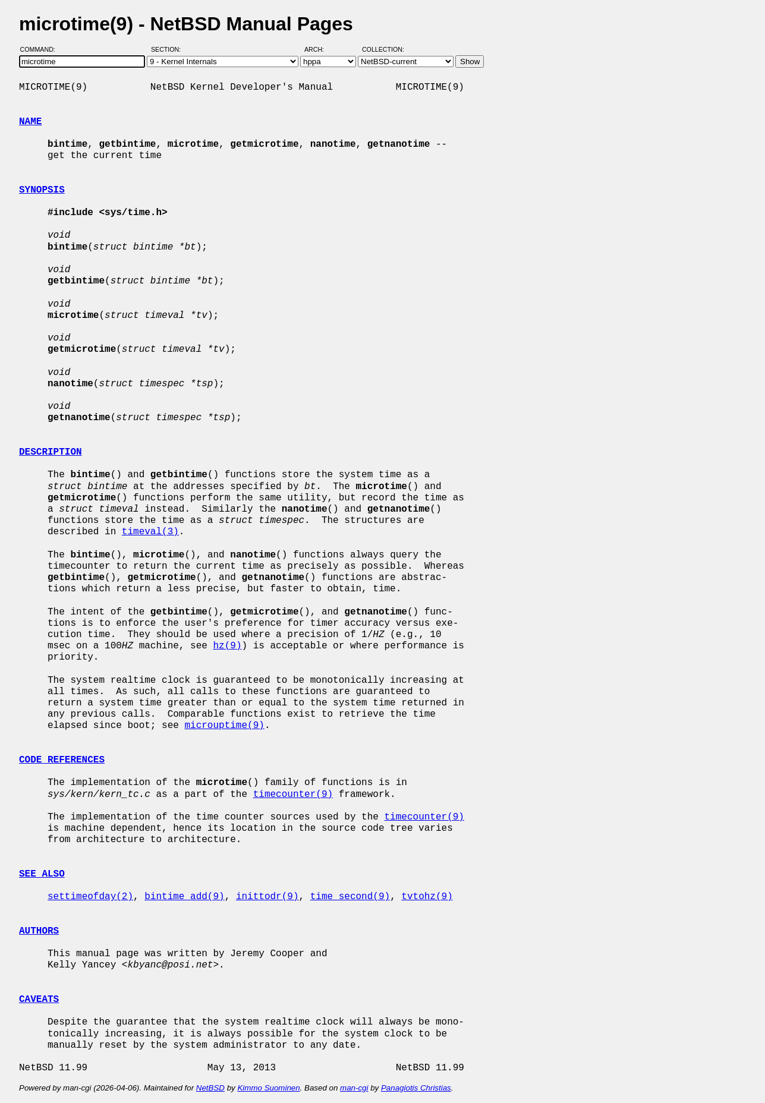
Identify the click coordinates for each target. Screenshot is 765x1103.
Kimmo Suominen (268, 1087)
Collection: (383, 49)
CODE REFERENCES (62, 760)
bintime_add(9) (184, 896)
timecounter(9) (293, 794)
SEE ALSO (42, 874)
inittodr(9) (267, 896)
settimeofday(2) (90, 896)
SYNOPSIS (42, 190)
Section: (168, 49)
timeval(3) (150, 531)
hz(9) (227, 646)
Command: (41, 49)
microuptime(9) (224, 725)
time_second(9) (350, 896)
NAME (30, 121)
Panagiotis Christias (416, 1087)
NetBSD (210, 1087)
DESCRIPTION (50, 452)
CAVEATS (39, 999)
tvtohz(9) (426, 896)
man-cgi (354, 1087)
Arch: (319, 49)
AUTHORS (39, 931)
